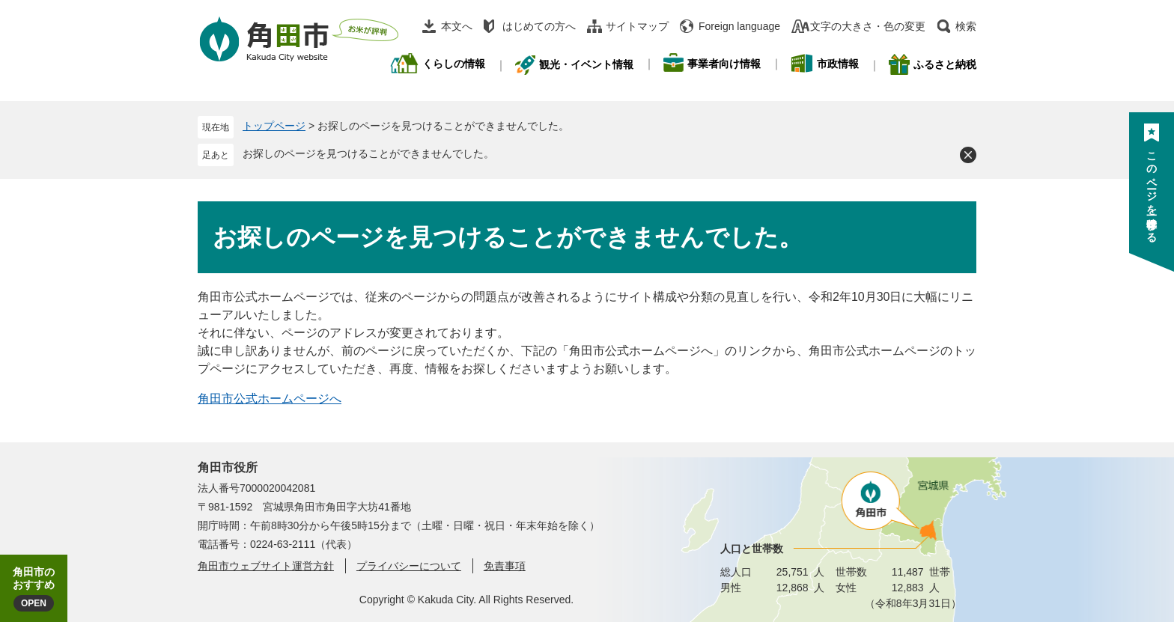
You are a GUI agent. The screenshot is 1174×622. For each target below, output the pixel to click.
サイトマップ (637, 26)
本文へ (456, 26)
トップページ (274, 126)
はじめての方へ (539, 26)
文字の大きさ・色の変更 (867, 26)
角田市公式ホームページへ (269, 398)
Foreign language (739, 26)
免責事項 (505, 566)
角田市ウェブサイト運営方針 (266, 566)
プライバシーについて (408, 566)
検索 (965, 26)
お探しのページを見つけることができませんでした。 (368, 153)
